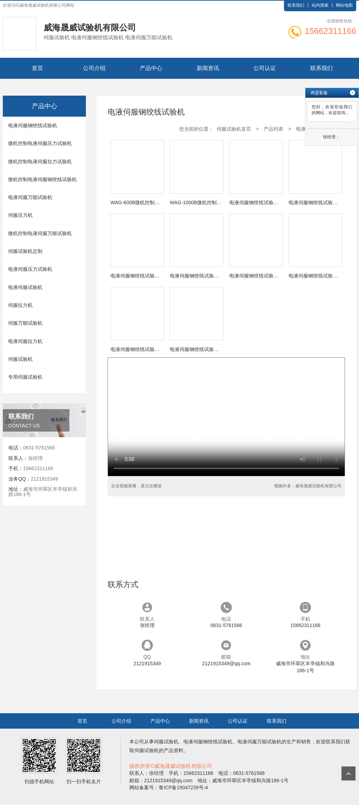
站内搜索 (320, 5)
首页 (37, 68)
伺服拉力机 (20, 305)
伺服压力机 (20, 215)
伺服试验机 (20, 359)
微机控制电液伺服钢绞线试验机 (42, 179)
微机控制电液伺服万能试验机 (40, 233)
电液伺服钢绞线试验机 (32, 125)
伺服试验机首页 (234, 129)
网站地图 (344, 5)
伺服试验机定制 (25, 251)
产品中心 (151, 68)
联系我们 (295, 5)
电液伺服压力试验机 (30, 269)
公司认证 (264, 68)
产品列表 (273, 129)
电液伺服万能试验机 (30, 197)
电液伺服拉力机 (25, 341)
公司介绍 (94, 68)
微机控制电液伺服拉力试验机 (40, 161)
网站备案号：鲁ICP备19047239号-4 (168, 787)
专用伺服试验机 (25, 377)
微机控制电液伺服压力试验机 (40, 143)
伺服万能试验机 (25, 323)
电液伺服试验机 (25, 287)
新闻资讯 (208, 68)
